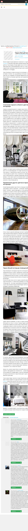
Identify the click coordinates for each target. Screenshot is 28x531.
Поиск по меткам (21, 4)
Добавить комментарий (9, 414)
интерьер (21, 57)
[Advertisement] (14, 24)
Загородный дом (22, 54)
